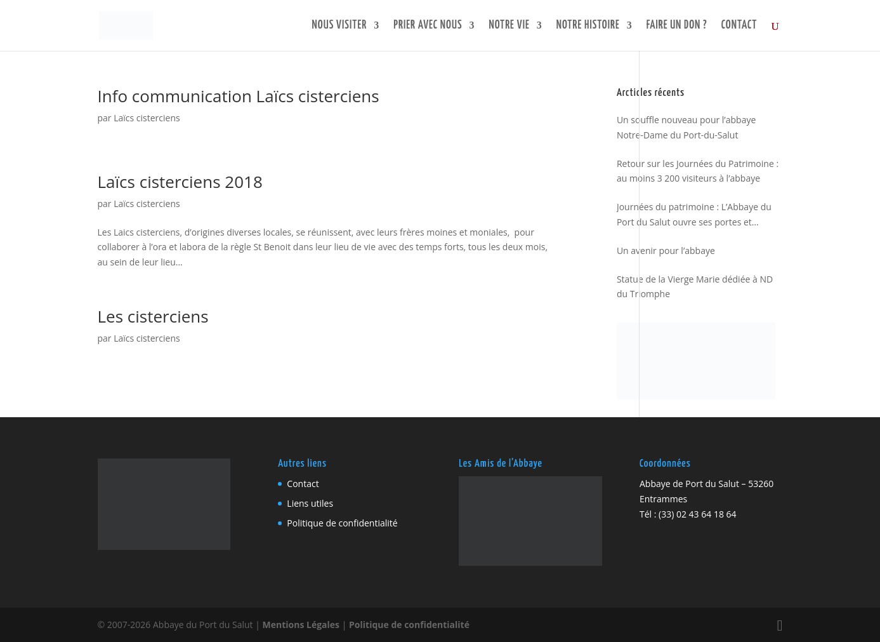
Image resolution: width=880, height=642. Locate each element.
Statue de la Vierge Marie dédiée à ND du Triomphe (695, 286)
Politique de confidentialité (342, 523)
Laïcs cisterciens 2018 (180, 181)
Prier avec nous (427, 26)
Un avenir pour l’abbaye (666, 250)
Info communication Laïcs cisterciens (238, 95)
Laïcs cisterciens (147, 118)
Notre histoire (588, 26)
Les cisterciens (153, 316)
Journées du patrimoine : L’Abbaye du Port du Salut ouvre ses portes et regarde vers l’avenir (694, 215)
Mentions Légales (301, 625)
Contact (739, 26)
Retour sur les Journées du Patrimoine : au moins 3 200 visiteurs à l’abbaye (697, 171)
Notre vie (509, 26)
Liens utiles (310, 503)
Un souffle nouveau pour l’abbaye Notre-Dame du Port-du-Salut (686, 127)
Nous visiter (339, 26)
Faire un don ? (677, 26)
